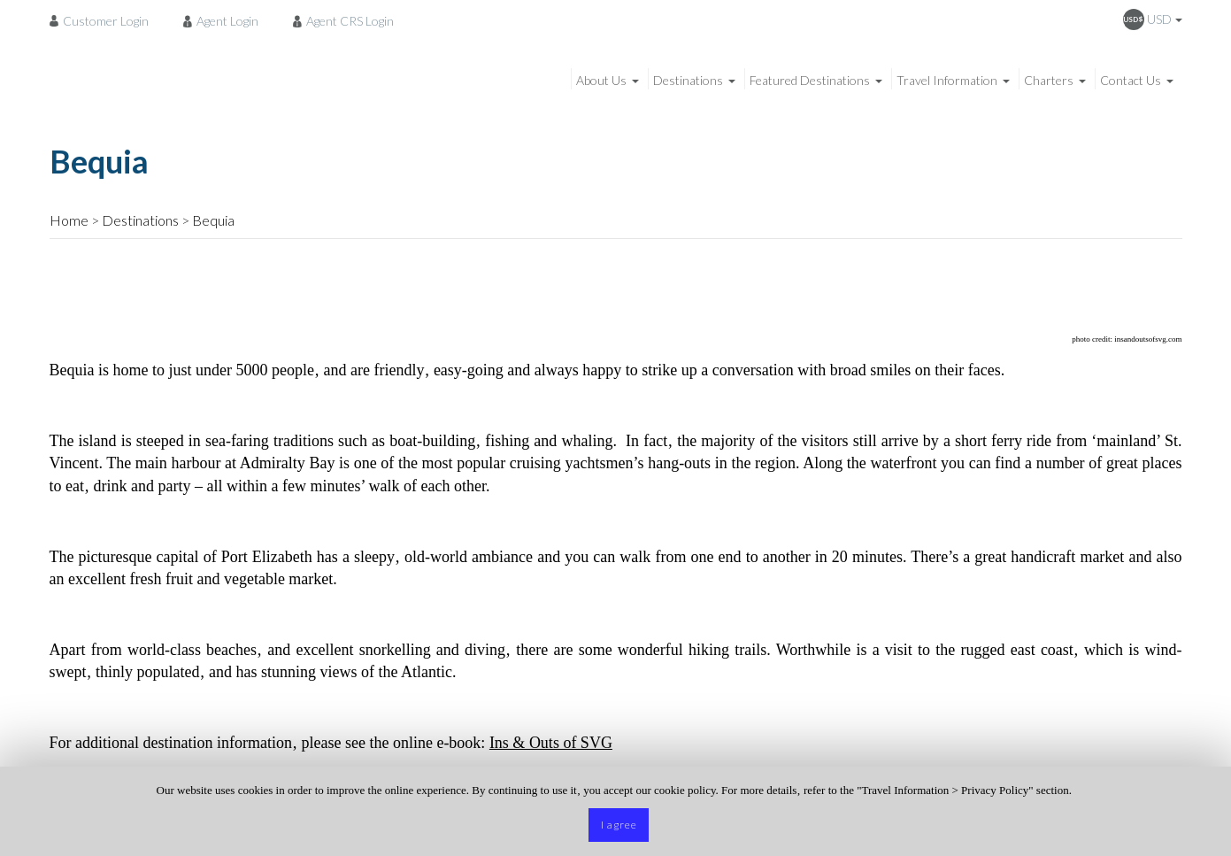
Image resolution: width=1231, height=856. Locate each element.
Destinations (140, 220)
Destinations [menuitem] (688, 80)
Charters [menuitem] (1048, 80)
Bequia (213, 220)
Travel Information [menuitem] (946, 80)
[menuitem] (104, 20)
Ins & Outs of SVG (550, 743)
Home (69, 220)
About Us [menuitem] (601, 80)
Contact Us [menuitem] (1130, 80)
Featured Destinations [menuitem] (810, 80)
